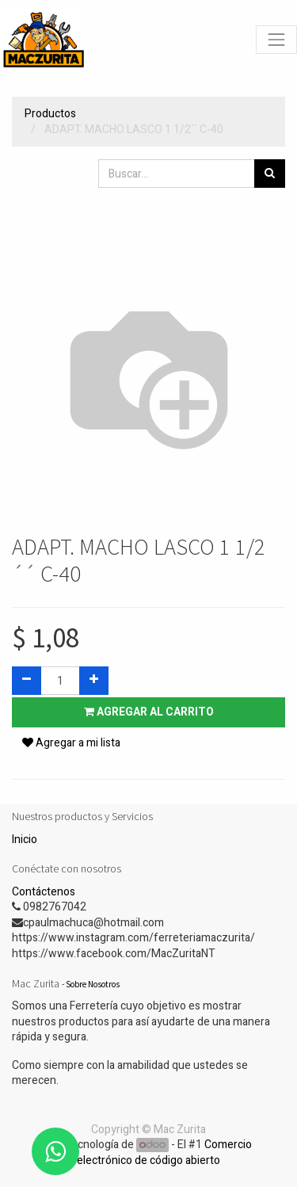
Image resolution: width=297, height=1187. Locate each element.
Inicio (24, 839)
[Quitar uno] (26, 680)
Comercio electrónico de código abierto (164, 1152)
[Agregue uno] (94, 680)
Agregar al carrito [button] (149, 712)
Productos (50, 113)
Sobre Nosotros (93, 984)
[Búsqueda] (269, 173)
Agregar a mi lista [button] (71, 743)
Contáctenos (43, 892)
